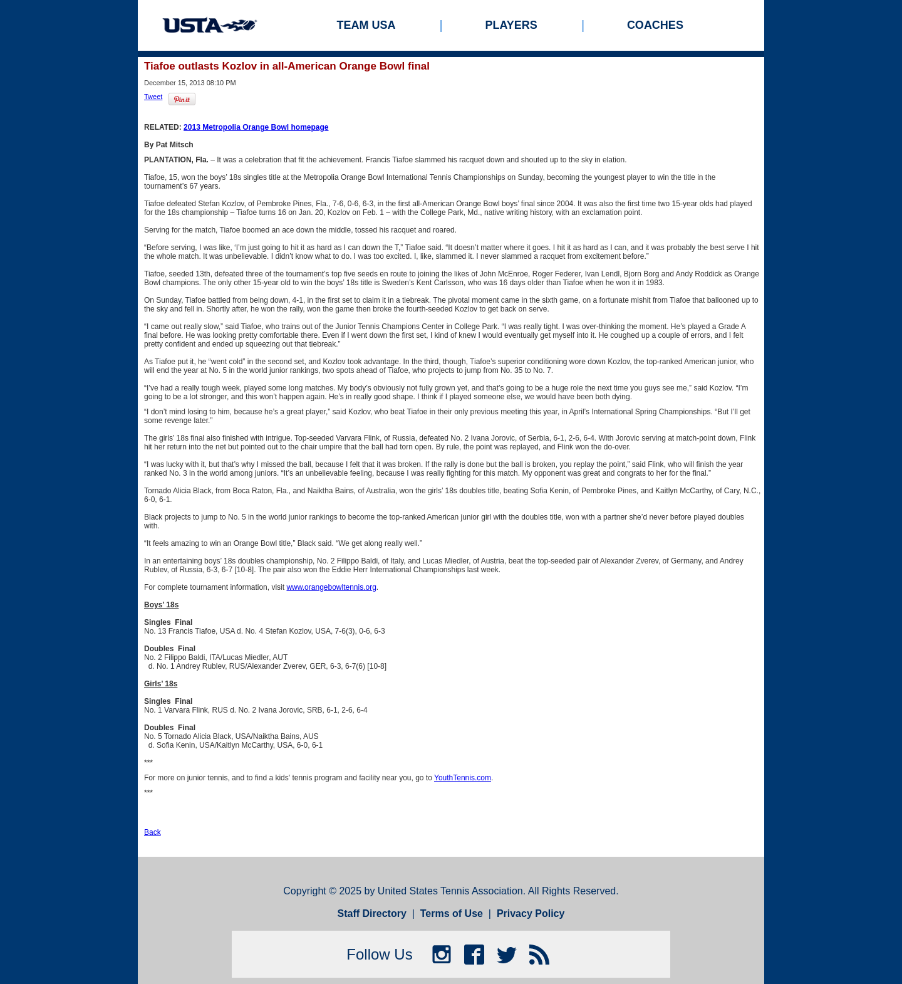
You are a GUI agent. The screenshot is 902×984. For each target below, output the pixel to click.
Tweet (153, 96)
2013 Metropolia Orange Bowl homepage (256, 127)
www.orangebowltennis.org (331, 587)
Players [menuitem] (511, 25)
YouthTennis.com (462, 777)
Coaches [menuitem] (655, 25)
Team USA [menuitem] (366, 25)
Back (152, 832)
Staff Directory (372, 913)
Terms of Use (451, 913)
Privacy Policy (531, 913)
